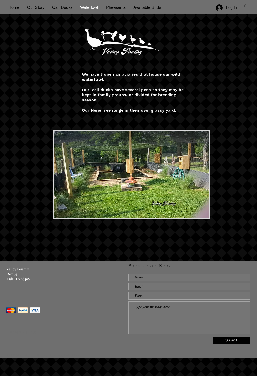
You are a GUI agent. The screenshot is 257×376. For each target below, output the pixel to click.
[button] (245, 5)
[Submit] (231, 340)
